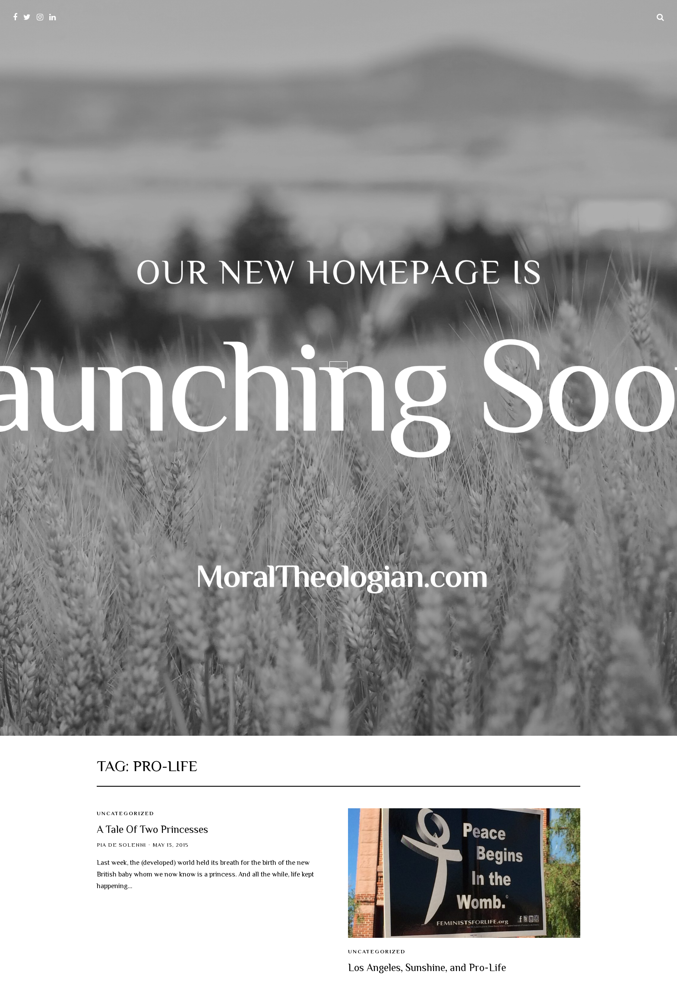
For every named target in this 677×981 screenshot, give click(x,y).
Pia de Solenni (121, 845)
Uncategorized (125, 813)
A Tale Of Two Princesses (152, 829)
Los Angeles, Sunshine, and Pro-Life (427, 967)
